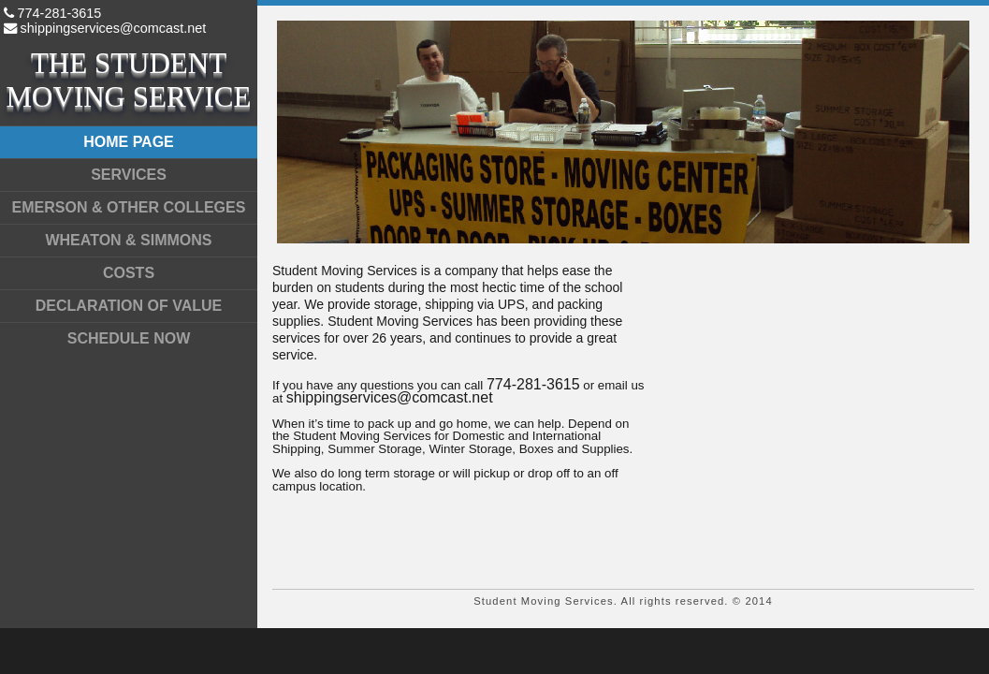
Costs (128, 273)
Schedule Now (129, 338)
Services (129, 175)
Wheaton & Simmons (128, 240)
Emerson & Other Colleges (129, 207)
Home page (128, 142)
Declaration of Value (129, 306)
